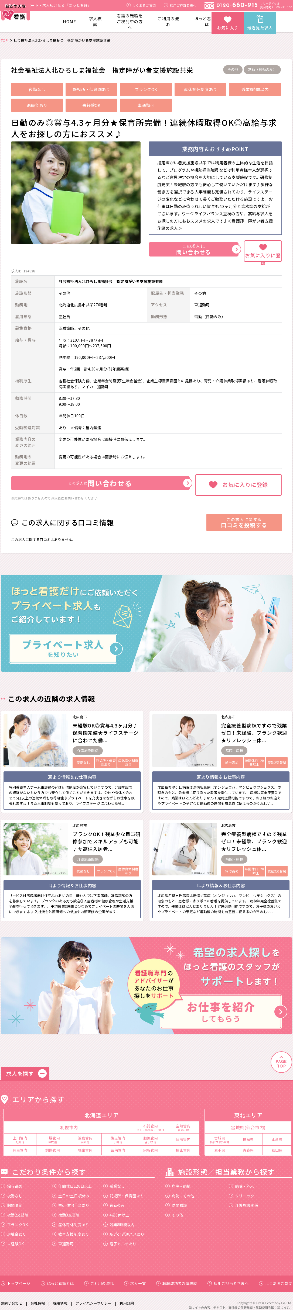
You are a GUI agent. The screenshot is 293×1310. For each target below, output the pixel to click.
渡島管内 (85, 1135)
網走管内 (20, 1145)
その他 (174, 1209)
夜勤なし (11, 1190)
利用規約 (127, 1298)
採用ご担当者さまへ (227, 1278)
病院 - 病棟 (177, 1181)
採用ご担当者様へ (180, 5)
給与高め (11, 1181)
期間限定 (11, 1200)
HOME (69, 21)
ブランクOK (14, 1219)
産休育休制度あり (70, 1219)
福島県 (248, 1134)
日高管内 (183, 1134)
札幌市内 (69, 1122)
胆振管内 (150, 1135)
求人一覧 (135, 1278)
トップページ (15, 1278)
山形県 (277, 1134)
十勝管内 (52, 1135)
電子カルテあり (120, 1238)
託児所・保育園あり (123, 1190)
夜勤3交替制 (66, 1209)
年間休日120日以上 (72, 1181)
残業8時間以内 (119, 1219)
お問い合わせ (11, 1298)
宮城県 (219, 1135)
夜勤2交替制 (15, 1209)
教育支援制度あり (70, 1229)
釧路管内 (52, 1145)
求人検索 (95, 21)
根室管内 (85, 1145)
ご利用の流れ (168, 21)
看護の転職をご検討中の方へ (129, 21)
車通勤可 (63, 1238)
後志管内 (118, 1135)
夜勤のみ (114, 1200)
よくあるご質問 (141, 5)
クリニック (241, 1190)
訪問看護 (176, 1200)
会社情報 (37, 1298)
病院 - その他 (179, 1190)
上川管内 (20, 1135)
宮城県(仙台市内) (248, 1122)
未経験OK (12, 1238)
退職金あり (13, 1229)
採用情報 (60, 1298)
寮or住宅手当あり (71, 1200)
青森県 (248, 1145)
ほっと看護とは (207, 21)
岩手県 (219, 1145)
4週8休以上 (116, 1209)
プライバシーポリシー (93, 1298)
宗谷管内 (150, 1145)
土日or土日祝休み (71, 1190)
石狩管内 (150, 1122)
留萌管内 (118, 1145)
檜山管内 (183, 1145)
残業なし (114, 1181)
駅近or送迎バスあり (124, 1229)
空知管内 (183, 1122)
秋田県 (277, 1145)
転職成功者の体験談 (176, 1278)
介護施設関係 (243, 1200)
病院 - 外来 (241, 1181)
